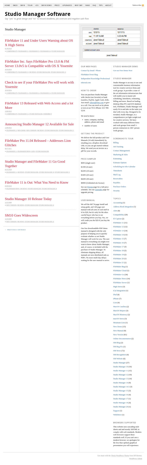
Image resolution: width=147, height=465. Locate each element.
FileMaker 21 (118, 262)
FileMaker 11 (23, 51)
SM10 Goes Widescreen (21, 215)
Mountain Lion (119, 322)
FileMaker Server (120, 282)
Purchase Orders (119, 186)
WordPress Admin (135, 459)
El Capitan (117, 219)
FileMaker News (23, 151)
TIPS (101, 5)
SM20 (15, 5)
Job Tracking (118, 146)
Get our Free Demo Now (122, 70)
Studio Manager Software (37, 14)
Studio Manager (58, 51)
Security (116, 190)
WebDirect (47, 114)
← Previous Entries (15, 230)
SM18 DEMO (46, 5)
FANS (87, 5)
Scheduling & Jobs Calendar (124, 166)
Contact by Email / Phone (91, 70)
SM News (32, 72)
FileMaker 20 (118, 258)
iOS (36, 5)
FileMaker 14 (118, 235)
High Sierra (117, 286)
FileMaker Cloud (119, 270)
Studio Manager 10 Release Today (28, 199)
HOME (7, 5)
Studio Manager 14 (120, 383)
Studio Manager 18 (120, 403)
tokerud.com (86, 82)
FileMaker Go (118, 274)
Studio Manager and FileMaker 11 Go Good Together (35, 164)
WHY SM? (79, 5)
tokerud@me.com (96, 102)
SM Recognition (119, 354)
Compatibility (11, 51)
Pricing (90, 187)
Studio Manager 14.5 (121, 387)
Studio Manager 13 (58, 72)
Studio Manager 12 (66, 130)
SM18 (22, 5)
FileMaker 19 (118, 254)
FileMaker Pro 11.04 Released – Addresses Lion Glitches (38, 143)
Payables (116, 182)
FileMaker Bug (119, 266)
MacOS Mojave (119, 310)
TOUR (30, 5)
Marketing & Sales (120, 154)
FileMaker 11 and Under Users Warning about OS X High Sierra (39, 43)
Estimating (117, 158)
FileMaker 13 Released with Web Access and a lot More (39, 105)
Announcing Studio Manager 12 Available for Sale (39, 124)
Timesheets (117, 170)
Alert (115, 211)
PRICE (57, 5)
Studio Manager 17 (120, 399)
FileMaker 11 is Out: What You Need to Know (36, 182)
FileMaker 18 (118, 250)
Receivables (118, 178)
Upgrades (98, 189)
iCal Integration (119, 290)
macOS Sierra (118, 318)
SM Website (118, 358)
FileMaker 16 (45, 51)
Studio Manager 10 (46, 172)
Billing (116, 142)
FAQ (94, 5)
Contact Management (121, 150)
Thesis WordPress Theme (120, 456)
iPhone (116, 298)
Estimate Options (120, 162)
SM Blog (116, 342)
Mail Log (117, 174)
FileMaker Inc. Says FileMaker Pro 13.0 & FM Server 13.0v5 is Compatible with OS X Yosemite (39, 64)
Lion (33, 151)
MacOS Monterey (120, 314)
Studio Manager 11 (62, 172)
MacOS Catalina (119, 306)
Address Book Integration (123, 207)
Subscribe (136, 5)
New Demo (21, 130)
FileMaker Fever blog (89, 74)
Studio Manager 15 (120, 391)
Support (116, 411)
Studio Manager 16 (120, 395)
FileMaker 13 (23, 72)
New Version (31, 130)
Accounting (117, 203)
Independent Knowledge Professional (95, 78)
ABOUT (108, 5)
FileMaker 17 (118, 247)
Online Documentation (122, 338)
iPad (115, 294)
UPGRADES (67, 5)
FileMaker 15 (34, 51)
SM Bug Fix (118, 346)
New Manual (118, 330)
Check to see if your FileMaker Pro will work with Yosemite (39, 85)
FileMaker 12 (34, 93)
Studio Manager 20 (120, 407)
